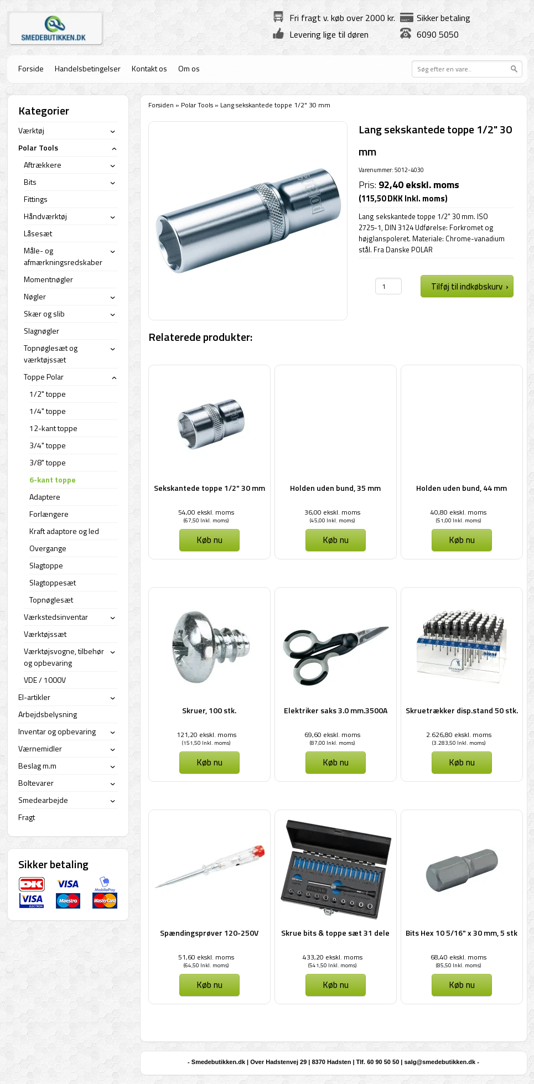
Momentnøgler (48, 279)
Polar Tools (197, 105)
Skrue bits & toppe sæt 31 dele (335, 932)
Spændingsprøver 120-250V (209, 932)
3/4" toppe (47, 445)
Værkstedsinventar (56, 617)
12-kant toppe (53, 428)
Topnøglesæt (51, 599)
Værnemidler (40, 748)
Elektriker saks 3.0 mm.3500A (335, 710)
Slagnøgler (41, 330)
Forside (31, 68)
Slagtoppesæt (52, 582)
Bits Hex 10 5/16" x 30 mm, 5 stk (461, 932)
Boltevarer (36, 783)
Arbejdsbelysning (47, 714)
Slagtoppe (46, 565)
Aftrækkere (42, 164)
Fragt (26, 817)
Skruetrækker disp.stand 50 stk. (462, 710)
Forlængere (49, 514)
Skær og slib (44, 313)
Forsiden (161, 105)
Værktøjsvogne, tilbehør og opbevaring (64, 656)
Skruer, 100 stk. (209, 710)
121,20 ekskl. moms (206, 734)
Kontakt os (149, 68)
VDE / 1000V (45, 680)
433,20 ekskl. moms (332, 957)
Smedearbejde (43, 800)
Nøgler (35, 296)
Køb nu (209, 539)
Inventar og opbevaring (57, 731)
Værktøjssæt (45, 634)
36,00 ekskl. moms (332, 512)
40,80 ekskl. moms (458, 512)
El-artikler (34, 697)
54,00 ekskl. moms (206, 512)
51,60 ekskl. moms (206, 957)
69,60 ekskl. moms (332, 734)
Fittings (36, 199)
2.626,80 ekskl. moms (458, 734)
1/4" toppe (47, 411)
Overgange (47, 548)
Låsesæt (38, 233)
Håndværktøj (45, 216)
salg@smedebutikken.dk (439, 1062)
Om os (189, 68)
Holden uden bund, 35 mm (335, 488)
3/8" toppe (47, 462)
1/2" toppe (47, 394)
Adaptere (44, 496)
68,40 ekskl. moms (458, 957)
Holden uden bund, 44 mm (461, 488)
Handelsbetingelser (88, 68)
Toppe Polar (44, 376)
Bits (30, 182)
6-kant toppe (52, 479)
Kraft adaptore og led (64, 531)
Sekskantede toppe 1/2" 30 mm (209, 488)
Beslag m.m (37, 765)
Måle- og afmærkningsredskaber (63, 256)
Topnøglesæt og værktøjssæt (50, 353)
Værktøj (31, 130)
